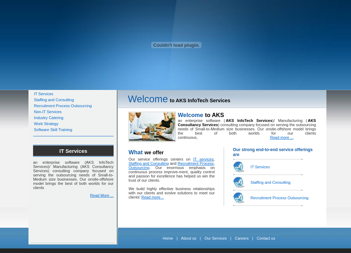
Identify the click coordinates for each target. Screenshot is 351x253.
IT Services (43, 94)
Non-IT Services (48, 112)
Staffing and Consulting (54, 100)
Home (168, 238)
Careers (242, 238)
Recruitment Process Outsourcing (62, 106)
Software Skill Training (53, 130)
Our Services (215, 238)
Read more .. (152, 197)
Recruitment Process (195, 163)
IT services (203, 159)
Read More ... (102, 195)
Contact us (266, 238)
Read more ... (282, 137)
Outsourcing (138, 168)
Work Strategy (46, 124)
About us (188, 238)
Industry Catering (48, 118)
